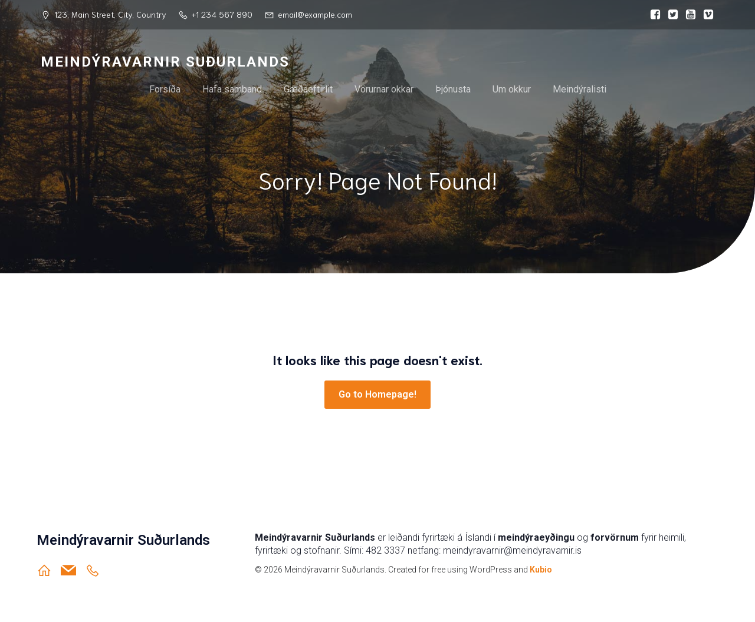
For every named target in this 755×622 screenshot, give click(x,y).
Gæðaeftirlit (308, 89)
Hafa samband (232, 89)
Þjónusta (453, 89)
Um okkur (512, 89)
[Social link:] (652, 15)
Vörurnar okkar (383, 89)
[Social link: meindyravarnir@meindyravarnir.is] (73, 570)
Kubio (541, 569)
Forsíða (164, 89)
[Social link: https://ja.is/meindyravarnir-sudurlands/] (97, 570)
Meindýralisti (579, 89)
